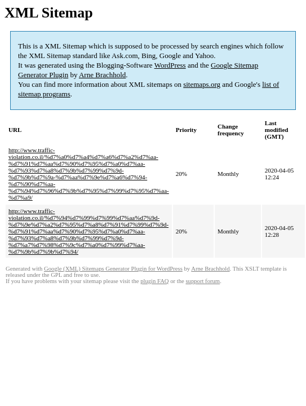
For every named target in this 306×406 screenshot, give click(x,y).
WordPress (170, 65)
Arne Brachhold (102, 74)
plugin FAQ (154, 281)
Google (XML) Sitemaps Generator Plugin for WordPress (113, 269)
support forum (202, 281)
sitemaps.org (201, 84)
